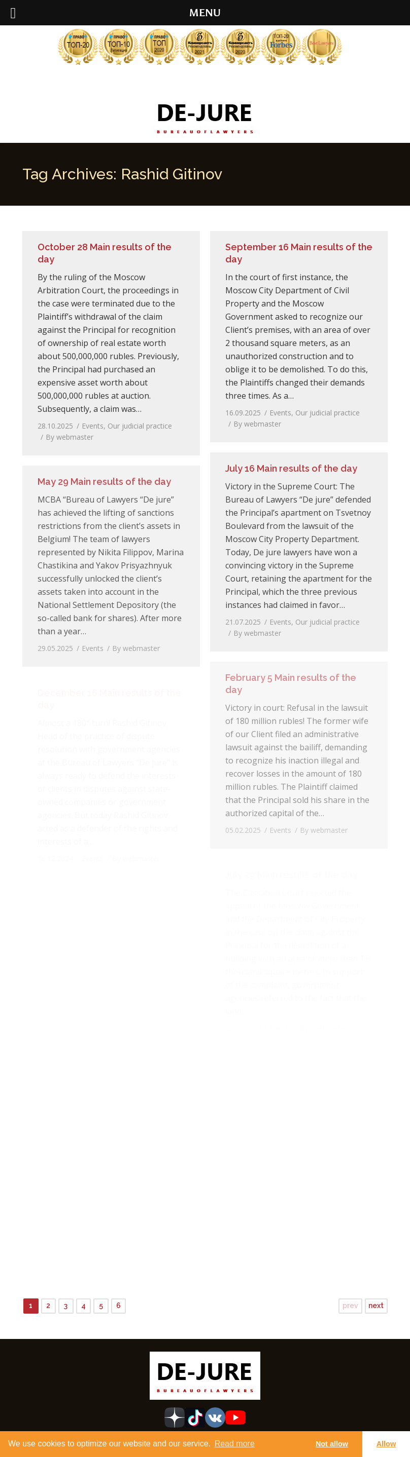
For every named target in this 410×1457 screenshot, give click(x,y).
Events (93, 426)
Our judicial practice (140, 426)
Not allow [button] (332, 1444)
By (69, 437)
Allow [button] (386, 1444)
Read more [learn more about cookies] (235, 1443)
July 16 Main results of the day (291, 468)
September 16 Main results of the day (298, 253)
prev (350, 1305)
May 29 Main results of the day (104, 481)
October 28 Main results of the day (105, 253)
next (376, 1305)
